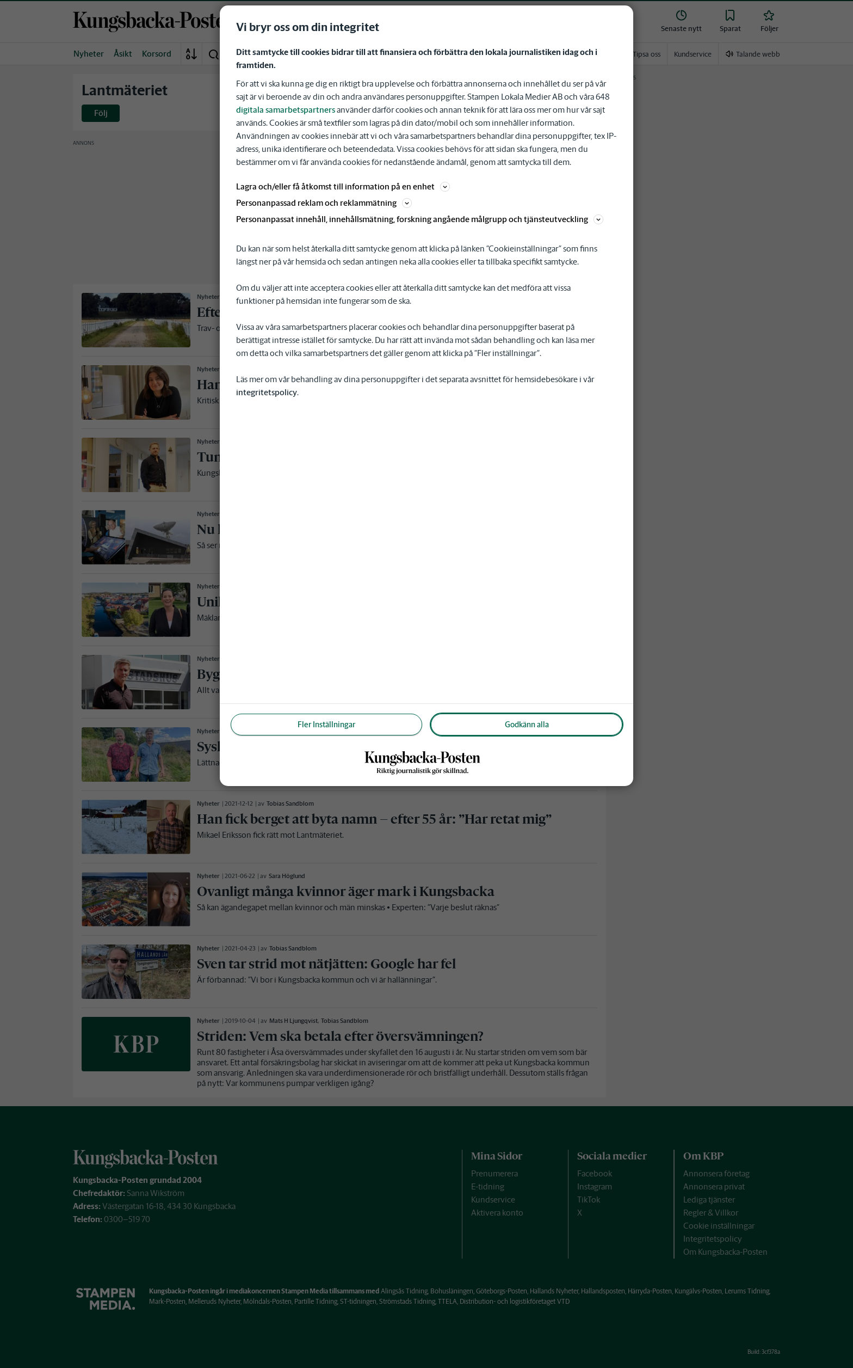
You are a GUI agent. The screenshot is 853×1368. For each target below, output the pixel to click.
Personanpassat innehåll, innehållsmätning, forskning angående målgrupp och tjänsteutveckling (419, 219)
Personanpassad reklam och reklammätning (324, 203)
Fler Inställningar (326, 724)
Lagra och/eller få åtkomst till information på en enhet (343, 186)
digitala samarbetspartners (285, 110)
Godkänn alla (527, 724)
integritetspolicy (266, 392)
